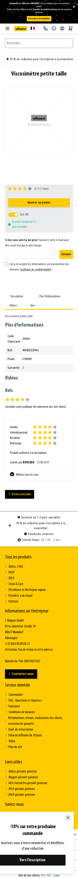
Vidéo (10, 741)
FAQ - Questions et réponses (23, 701)
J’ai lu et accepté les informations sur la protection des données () (39, 267)
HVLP (10, 572)
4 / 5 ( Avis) (40, 189)
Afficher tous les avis (24, 474)
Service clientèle (17, 685)
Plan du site (13, 747)
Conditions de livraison (20, 712)
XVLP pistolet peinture (20, 789)
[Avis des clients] (39, 447)
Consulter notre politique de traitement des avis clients (35, 407)
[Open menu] (7, 28)
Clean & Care (14, 584)
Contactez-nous (21, 674)
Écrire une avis (19, 494)
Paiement (12, 706)
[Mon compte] (62, 28)
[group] (28, 189)
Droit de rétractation (19, 730)
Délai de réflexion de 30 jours (23, 735)
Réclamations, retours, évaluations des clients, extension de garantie (34, 721)
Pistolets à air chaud (18, 596)
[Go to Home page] (20, 28)
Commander (14, 695)
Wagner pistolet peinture (21, 777)
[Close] (68, 817)
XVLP (9, 578)
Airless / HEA (14, 567)
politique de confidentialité (36, 269)
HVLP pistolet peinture (20, 795)
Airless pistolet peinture (21, 772)
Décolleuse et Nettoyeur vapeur (25, 590)
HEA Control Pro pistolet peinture (26, 783)
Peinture (12, 602)
